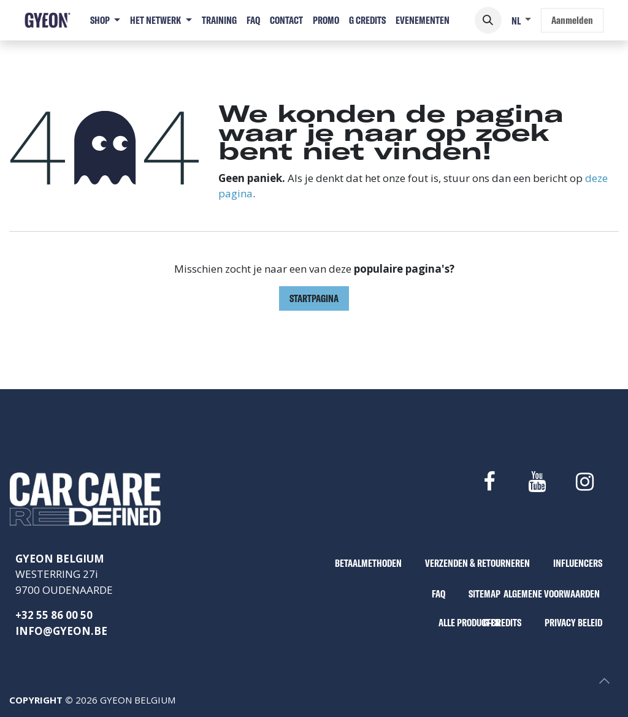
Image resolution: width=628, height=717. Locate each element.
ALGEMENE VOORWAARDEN (552, 593)
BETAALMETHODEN (368, 562)
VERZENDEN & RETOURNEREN (477, 562)
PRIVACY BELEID (573, 622)
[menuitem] (105, 20)
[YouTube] (536, 482)
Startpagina (314, 298)
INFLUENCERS (577, 562)
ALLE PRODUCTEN (469, 622)
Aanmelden (572, 19)
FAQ (438, 593)
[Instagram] (585, 482)
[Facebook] (489, 482)
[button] (488, 20)
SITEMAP (484, 593)
